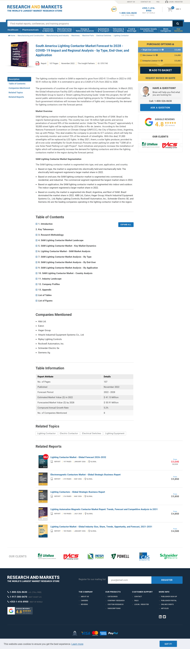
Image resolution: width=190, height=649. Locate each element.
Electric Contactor (69, 433)
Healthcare (13, 30)
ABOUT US (131, 2)
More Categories (165, 30)
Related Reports (16, 97)
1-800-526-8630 (128, 13)
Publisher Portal (169, 601)
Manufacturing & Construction (64, 30)
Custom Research (116, 604)
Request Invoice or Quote (160, 78)
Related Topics (16, 92)
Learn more (77, 644)
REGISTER (167, 580)
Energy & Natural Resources (85, 30)
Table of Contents (17, 83)
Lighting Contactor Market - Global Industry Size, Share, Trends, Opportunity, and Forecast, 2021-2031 (101, 526)
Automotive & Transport (103, 30)
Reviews (84, 604)
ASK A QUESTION (160, 107)
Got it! (168, 644)
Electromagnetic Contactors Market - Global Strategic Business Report (85, 474)
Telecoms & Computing (118, 30)
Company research (116, 601)
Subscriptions (114, 608)
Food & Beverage (132, 30)
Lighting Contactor (46, 433)
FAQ (157, 2)
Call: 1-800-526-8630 (160, 101)
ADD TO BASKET (160, 70)
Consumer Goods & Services (148, 30)
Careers (84, 601)
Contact (138, 597)
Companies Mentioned (19, 88)
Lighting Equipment (114, 433)
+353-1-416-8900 (148, 9)
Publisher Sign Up (169, 597)
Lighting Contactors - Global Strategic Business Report (77, 492)
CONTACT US (146, 2)
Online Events (167, 604)
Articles (165, 608)
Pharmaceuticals (30, 30)
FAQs (136, 601)
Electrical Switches (91, 433)
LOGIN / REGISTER (174, 2)
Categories (113, 597)
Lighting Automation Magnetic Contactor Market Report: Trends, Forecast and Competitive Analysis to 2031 (104, 509)
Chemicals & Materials (48, 30)
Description (14, 79)
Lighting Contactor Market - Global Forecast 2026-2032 (78, 457)
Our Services (178, 30)
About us (85, 597)
